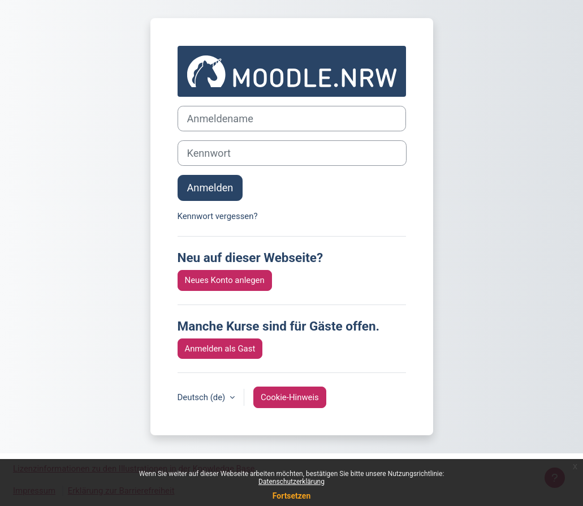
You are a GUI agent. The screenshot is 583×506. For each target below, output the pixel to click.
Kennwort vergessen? (218, 216)
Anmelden (210, 188)
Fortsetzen (292, 495)
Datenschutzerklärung (291, 482)
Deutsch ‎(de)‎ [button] (202, 397)
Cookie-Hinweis (290, 397)
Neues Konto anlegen (225, 280)
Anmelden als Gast (220, 349)
